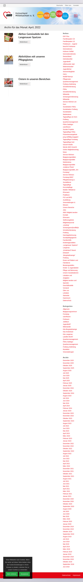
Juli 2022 (66, 456)
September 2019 (68, 534)
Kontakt (76, 5)
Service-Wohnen (68, 154)
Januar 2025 (67, 385)
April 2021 (66, 489)
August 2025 (67, 370)
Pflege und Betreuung (70, 270)
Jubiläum (66, 322)
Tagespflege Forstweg (70, 139)
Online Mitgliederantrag (71, 149)
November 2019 (68, 529)
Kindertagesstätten (69, 242)
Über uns (68, 5)
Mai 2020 (66, 516)
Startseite (59, 5)
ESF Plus (66, 36)
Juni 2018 (66, 567)
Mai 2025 (66, 378)
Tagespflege (67, 185)
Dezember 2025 (68, 360)
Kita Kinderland (68, 332)
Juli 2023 (66, 426)
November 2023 (68, 416)
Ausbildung (66, 200)
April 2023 (66, 433)
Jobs (64, 210)
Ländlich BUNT (68, 337)
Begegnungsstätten (69, 157)
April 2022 (66, 463)
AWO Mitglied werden (70, 212)
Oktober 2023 (67, 418)
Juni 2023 (66, 428)
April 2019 (66, 546)
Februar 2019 (67, 552)
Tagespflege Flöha (69, 132)
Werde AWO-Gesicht (70, 147)
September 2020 (68, 506)
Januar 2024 (67, 411)
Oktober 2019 (67, 531)
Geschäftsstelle (68, 285)
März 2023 (66, 436)
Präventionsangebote (70, 134)
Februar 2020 (67, 521)
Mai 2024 (66, 403)
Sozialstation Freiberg (70, 109)
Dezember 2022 (68, 443)
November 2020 (68, 501)
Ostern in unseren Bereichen (34, 79)
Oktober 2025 (67, 365)
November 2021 (68, 471)
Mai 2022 (66, 461)
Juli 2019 (66, 539)
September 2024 (68, 393)
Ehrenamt (66, 192)
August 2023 (67, 423)
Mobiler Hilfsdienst (69, 190)
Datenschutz (67, 300)
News (65, 152)
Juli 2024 (66, 398)
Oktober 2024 (67, 391)
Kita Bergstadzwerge (70, 329)
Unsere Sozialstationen (70, 273)
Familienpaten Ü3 (69, 39)
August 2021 (67, 479)
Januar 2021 (67, 496)
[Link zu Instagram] (4, 5)
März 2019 (66, 549)
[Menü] (75, 16)
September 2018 (68, 564)
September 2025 (68, 368)
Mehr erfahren (11, 574)
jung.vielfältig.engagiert (70, 137)
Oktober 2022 (67, 448)
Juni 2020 (66, 514)
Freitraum (66, 319)
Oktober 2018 (67, 562)
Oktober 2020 (67, 504)
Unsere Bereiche (68, 207)
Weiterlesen (24, 42)
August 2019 (67, 536)
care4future (67, 127)
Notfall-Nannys (68, 76)
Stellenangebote (68, 220)
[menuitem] (59, 5)
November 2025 (68, 363)
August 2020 (67, 509)
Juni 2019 (66, 541)
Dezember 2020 (68, 499)
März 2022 (66, 466)
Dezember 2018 (68, 557)
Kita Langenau (68, 334)
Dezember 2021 (68, 468)
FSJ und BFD (67, 197)
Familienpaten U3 (69, 41)
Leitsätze (66, 293)
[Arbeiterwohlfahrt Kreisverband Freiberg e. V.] (19, 16)
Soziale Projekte (68, 129)
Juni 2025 (66, 375)
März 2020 (66, 519)
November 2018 (68, 559)
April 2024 (66, 406)
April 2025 (66, 380)
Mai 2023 (66, 431)
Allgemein (66, 309)
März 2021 (66, 491)
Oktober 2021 (67, 474)
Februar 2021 (67, 494)
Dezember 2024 (68, 388)
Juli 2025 (66, 373)
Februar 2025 (67, 383)
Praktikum (66, 195)
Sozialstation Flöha (69, 107)
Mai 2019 (66, 544)
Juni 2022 (66, 458)
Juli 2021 (66, 481)
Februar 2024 (67, 408)
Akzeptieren (24, 574)
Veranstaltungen (68, 352)
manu (65, 74)
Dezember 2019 (68, 526)
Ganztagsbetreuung (69, 235)
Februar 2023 (67, 438)
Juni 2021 (66, 484)
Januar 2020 (67, 524)
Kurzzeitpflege (68, 187)
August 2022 (67, 453)
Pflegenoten (67, 79)
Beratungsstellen (68, 265)
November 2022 (68, 446)
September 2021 (68, 476)
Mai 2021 (66, 486)
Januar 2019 (67, 554)
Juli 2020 (66, 511)
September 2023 (68, 421)
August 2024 (67, 396)
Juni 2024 (66, 401)
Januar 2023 (67, 441)
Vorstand (66, 288)
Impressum (66, 298)
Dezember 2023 (68, 413)
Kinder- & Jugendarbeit (70, 268)
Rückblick (66, 349)
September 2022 (68, 451)
